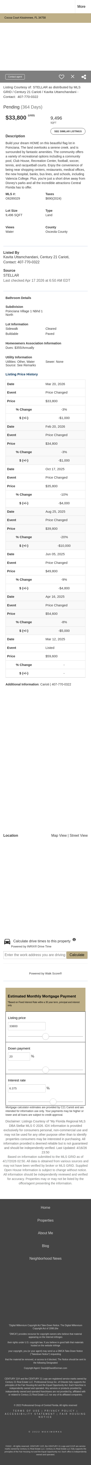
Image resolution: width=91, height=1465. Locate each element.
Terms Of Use (26, 1411)
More (81, 6)
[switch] (61, 77)
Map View (59, 835)
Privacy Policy (60, 1411)
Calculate (77, 955)
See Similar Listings (68, 131)
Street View (79, 835)
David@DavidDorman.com (54, 1368)
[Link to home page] (7, 6)
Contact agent (15, 77)
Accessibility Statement (30, 1414)
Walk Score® (53, 973)
